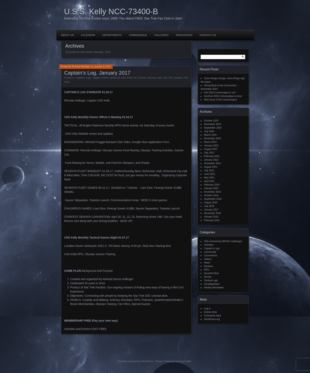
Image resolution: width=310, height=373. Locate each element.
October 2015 (211, 216)
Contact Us (207, 35)
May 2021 (209, 177)
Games (142, 77)
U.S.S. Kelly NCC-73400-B (111, 11)
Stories (207, 276)
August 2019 (210, 202)
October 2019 (211, 195)
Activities (208, 244)
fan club (121, 77)
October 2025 (211, 120)
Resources (184, 35)
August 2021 (210, 167)
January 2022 (211, 159)
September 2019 (213, 199)
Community (210, 252)
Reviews (208, 266)
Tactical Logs (211, 280)
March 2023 (210, 142)
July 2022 (209, 152)
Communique (138, 35)
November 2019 (212, 191)
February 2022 (211, 156)
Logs (159, 77)
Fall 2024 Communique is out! (219, 92)
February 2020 (211, 184)
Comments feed (212, 315)
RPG (206, 269)
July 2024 (209, 131)
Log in (207, 308)
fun (135, 77)
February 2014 (211, 220)
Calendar (88, 35)
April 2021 (209, 181)
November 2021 (212, 163)
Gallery (208, 259)
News (207, 262)
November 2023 (212, 138)
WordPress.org (212, 319)
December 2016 (212, 213)
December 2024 (212, 124)
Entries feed (210, 312)
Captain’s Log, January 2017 (97, 73)
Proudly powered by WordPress (136, 361)
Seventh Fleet (211, 273)
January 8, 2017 (102, 66)
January (151, 77)
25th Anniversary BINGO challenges (223, 241)
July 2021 (209, 170)
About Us (67, 35)
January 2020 (211, 188)
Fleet (129, 77)
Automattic (185, 361)
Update (178, 77)
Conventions (210, 255)
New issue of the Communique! (220, 99)
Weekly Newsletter (214, 287)
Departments (112, 35)
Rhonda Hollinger (81, 66)
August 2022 (210, 149)
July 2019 (209, 206)
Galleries (161, 35)
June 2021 (209, 174)
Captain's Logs (83, 77)
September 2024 (213, 127)
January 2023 (211, 145)
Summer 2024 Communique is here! (223, 96)
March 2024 (210, 134)
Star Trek (168, 77)
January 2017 (211, 209)
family (113, 77)
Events (105, 77)
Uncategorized (211, 284)
